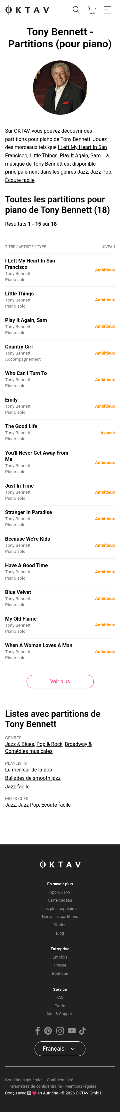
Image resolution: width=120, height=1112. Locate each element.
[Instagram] (59, 1033)
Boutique (60, 973)
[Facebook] (38, 1033)
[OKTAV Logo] (27, 10)
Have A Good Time (26, 565)
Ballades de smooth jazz (32, 778)
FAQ (60, 997)
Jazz (82, 172)
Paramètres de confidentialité (35, 1086)
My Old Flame (20, 619)
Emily (11, 400)
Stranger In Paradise (28, 512)
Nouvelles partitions (60, 916)
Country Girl (19, 347)
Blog (60, 933)
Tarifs (60, 1005)
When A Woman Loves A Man (38, 645)
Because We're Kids (27, 539)
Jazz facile (17, 787)
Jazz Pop (100, 172)
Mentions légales (80, 1086)
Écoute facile (20, 180)
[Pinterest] (48, 1033)
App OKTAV (60, 892)
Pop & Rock (49, 744)
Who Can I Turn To (26, 373)
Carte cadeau (60, 900)
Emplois (60, 957)
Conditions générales (24, 1079)
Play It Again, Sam (80, 156)
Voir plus (60, 681)
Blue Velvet (18, 592)
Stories (60, 924)
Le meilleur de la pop (28, 770)
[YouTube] (72, 1033)
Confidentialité (60, 1079)
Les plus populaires (59, 908)
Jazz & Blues (19, 744)
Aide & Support (60, 1013)
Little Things (43, 156)
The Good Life (21, 426)
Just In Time (19, 486)
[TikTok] (82, 1033)
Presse (60, 965)
